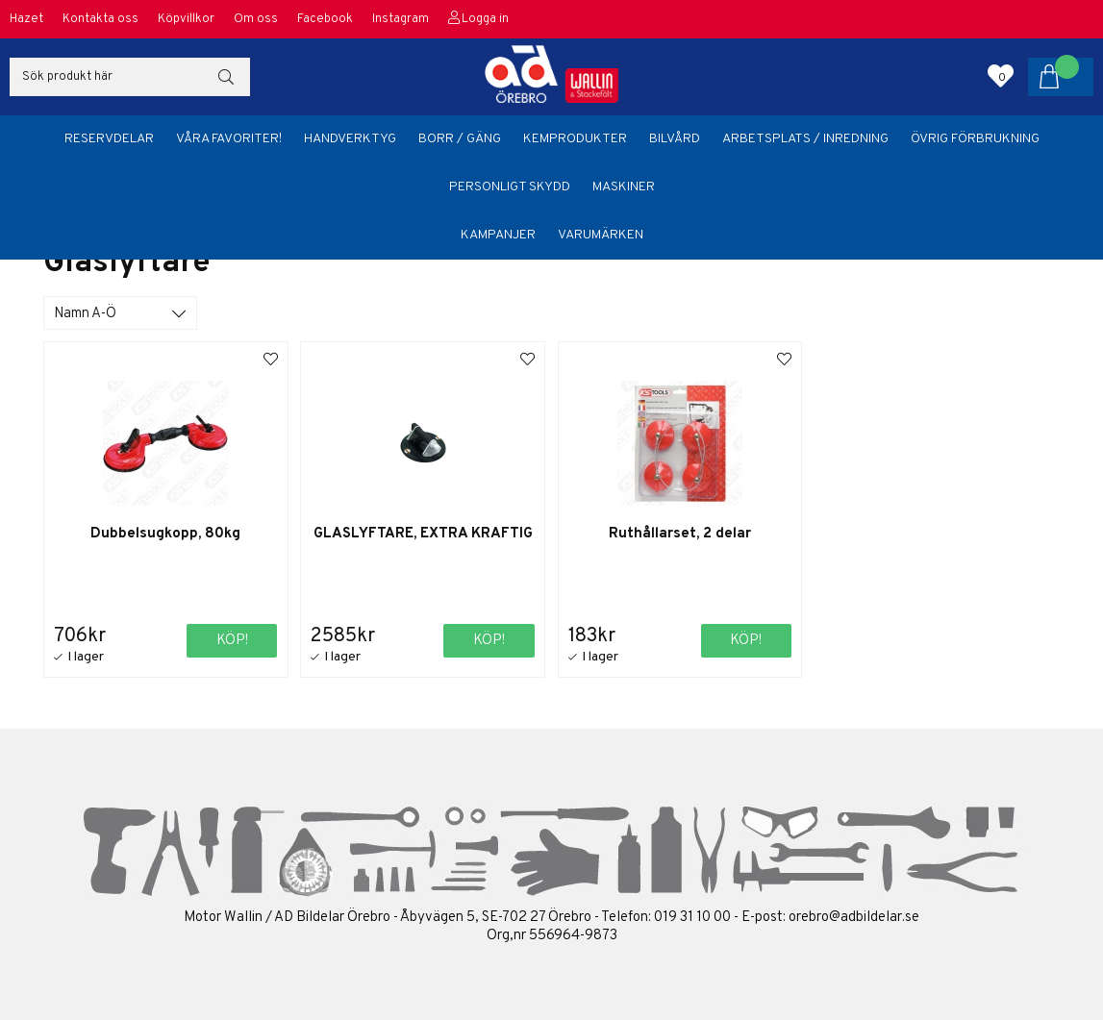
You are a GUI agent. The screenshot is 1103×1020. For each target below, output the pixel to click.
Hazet (26, 19)
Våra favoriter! (229, 139)
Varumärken (600, 235)
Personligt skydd (509, 187)
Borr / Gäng (459, 139)
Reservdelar (109, 139)
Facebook (325, 19)
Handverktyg (350, 139)
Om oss (256, 19)
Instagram (400, 19)
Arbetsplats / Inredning (805, 139)
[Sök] (130, 77)
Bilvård (674, 139)
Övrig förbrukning (975, 139)
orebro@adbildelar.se (854, 917)
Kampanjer (498, 235)
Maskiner (623, 187)
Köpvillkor (186, 19)
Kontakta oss (100, 19)
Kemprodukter (575, 139)
